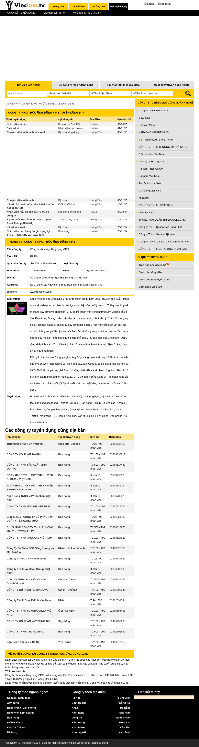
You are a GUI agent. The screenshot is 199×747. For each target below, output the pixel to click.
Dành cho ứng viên (150, 272)
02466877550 (118, 642)
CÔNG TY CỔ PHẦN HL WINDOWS (28, 589)
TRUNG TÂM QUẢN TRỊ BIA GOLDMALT (162, 219)
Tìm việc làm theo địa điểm (123, 84)
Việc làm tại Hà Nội (54, 12)
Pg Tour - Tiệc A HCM (151, 168)
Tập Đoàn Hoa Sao (150, 183)
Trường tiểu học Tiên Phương (25, 443)
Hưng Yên (96, 132)
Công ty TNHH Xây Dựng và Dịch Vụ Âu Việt (164, 241)
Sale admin (13, 128)
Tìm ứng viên (98, 6)
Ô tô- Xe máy (66, 610)
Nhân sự (12, 732)
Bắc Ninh (124, 712)
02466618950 (118, 527)
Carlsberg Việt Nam (150, 190)
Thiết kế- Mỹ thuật (68, 219)
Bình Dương (79, 702)
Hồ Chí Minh (123, 697)
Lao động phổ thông (69, 211)
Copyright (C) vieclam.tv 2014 (23, 742)
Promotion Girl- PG (69, 124)
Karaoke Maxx (147, 125)
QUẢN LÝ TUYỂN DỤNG (21, 12)
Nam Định (125, 732)
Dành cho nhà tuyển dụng (154, 279)
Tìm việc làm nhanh (28, 84)
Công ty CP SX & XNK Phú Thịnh (27, 558)
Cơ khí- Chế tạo (67, 204)
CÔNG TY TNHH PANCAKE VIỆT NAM (29, 537)
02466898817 (118, 454)
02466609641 (118, 589)
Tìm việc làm (78, 6)
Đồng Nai (124, 702)
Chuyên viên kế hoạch (20, 200)
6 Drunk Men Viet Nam (152, 154)
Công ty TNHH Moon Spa (153, 110)
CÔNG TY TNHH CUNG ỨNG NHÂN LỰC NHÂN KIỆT (164, 248)
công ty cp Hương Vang (152, 161)
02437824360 (118, 506)
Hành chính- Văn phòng (21, 707)
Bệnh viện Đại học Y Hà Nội (23, 642)
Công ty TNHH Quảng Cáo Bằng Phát (160, 227)
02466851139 (118, 516)
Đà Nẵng (125, 707)
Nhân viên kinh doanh (70, 128)
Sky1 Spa (144, 117)
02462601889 (118, 631)
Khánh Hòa (78, 727)
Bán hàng (63, 231)
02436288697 (39, 270)
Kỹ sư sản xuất (16, 227)
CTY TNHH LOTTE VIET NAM (156, 139)
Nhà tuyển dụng (118, 6)
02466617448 (118, 464)
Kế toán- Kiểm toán (19, 697)
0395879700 (117, 475)
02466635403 (118, 443)
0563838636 (117, 485)
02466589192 (118, 579)
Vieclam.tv (12, 103)
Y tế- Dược (64, 642)
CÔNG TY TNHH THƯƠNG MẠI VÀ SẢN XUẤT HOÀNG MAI (164, 146)
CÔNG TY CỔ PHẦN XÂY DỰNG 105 (28, 621)
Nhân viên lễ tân (17, 124)
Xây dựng (64, 621)
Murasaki (144, 197)
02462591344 (118, 600)
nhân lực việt (146, 212)
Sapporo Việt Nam (149, 176)
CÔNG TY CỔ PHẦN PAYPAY (24, 454)
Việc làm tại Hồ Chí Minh (87, 12)
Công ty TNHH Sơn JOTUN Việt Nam (29, 600)
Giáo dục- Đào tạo (69, 443)
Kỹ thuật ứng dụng (68, 132)
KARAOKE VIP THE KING (154, 132)
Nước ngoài (79, 732)
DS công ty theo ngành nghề (76, 84)
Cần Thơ (125, 727)
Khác (61, 600)
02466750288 (118, 621)
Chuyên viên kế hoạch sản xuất (26, 132)
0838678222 (117, 496)
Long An (77, 717)
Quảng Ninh (123, 717)
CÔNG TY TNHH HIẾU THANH (156, 205)
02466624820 (118, 537)
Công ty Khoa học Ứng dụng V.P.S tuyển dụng (48, 103)
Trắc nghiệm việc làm (154, 265)
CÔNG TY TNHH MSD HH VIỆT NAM (28, 506)
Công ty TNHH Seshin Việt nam (157, 234)
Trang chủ (58, 6)
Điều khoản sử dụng (96, 742)
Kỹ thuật (63, 200)
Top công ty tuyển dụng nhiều (170, 84)
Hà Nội (94, 124)
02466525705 (118, 548)
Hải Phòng (78, 712)
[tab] (58, 6)
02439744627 (118, 558)
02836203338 (118, 569)
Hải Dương (78, 722)
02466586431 (118, 610)
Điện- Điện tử (15, 722)
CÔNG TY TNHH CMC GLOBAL (25, 631)
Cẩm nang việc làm (150, 286)
